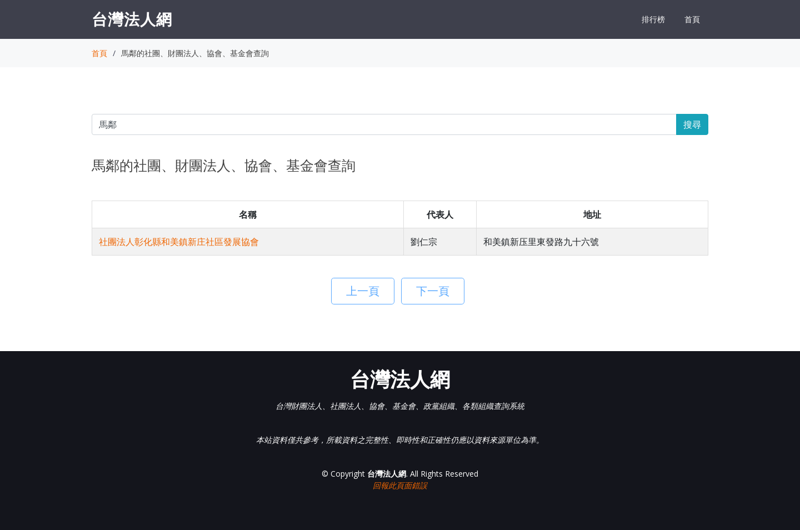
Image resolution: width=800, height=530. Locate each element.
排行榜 (653, 19)
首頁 (692, 19)
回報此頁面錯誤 (400, 485)
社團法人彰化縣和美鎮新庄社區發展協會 (179, 242)
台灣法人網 (132, 18)
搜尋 (692, 124)
